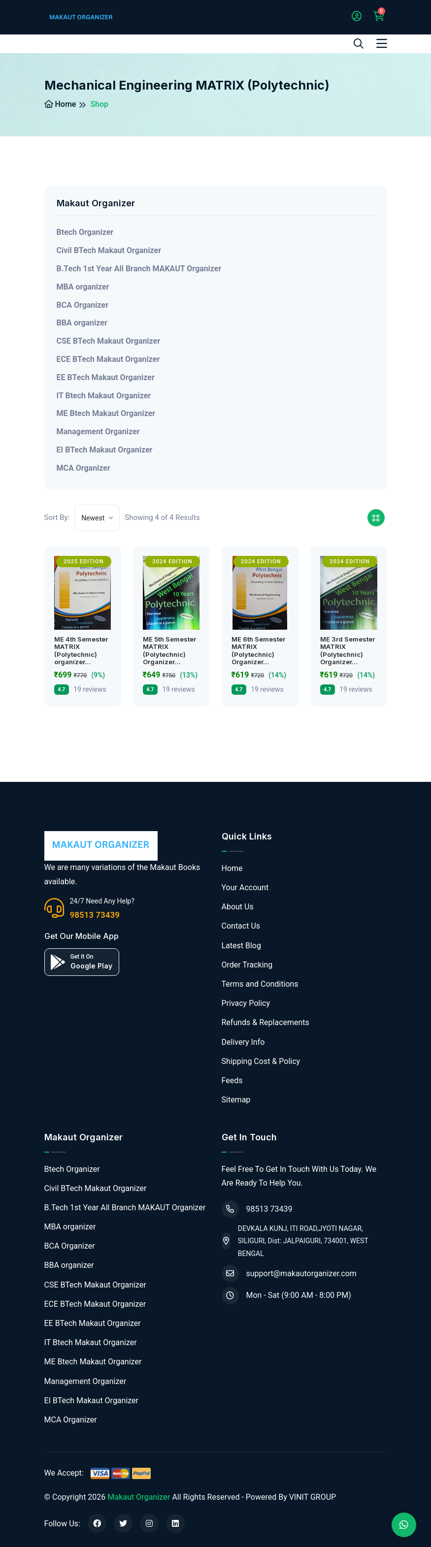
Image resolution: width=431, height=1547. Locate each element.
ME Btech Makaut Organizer (106, 413)
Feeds (232, 1080)
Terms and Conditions (260, 984)
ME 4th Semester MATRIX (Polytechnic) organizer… (81, 650)
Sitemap (236, 1099)
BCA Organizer (83, 305)
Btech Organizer (85, 232)
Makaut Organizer (138, 1497)
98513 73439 (95, 915)
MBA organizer (83, 286)
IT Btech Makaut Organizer (104, 395)
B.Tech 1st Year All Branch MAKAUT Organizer (139, 268)
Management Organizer (98, 431)
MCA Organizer (83, 468)
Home (60, 104)
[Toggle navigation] (381, 43)
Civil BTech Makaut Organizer (109, 250)
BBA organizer (82, 322)
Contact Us (241, 926)
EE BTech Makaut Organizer (106, 377)
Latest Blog (241, 945)
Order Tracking (247, 964)
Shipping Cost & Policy (261, 1061)
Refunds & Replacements (265, 1022)
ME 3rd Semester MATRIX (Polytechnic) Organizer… (347, 650)
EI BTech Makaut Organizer (105, 449)
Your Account (245, 887)
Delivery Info (243, 1042)
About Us (238, 906)
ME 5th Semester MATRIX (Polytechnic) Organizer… (169, 650)
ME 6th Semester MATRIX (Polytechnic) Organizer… (258, 650)
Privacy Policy (246, 1003)
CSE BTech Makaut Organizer (109, 341)
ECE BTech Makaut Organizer (108, 359)
